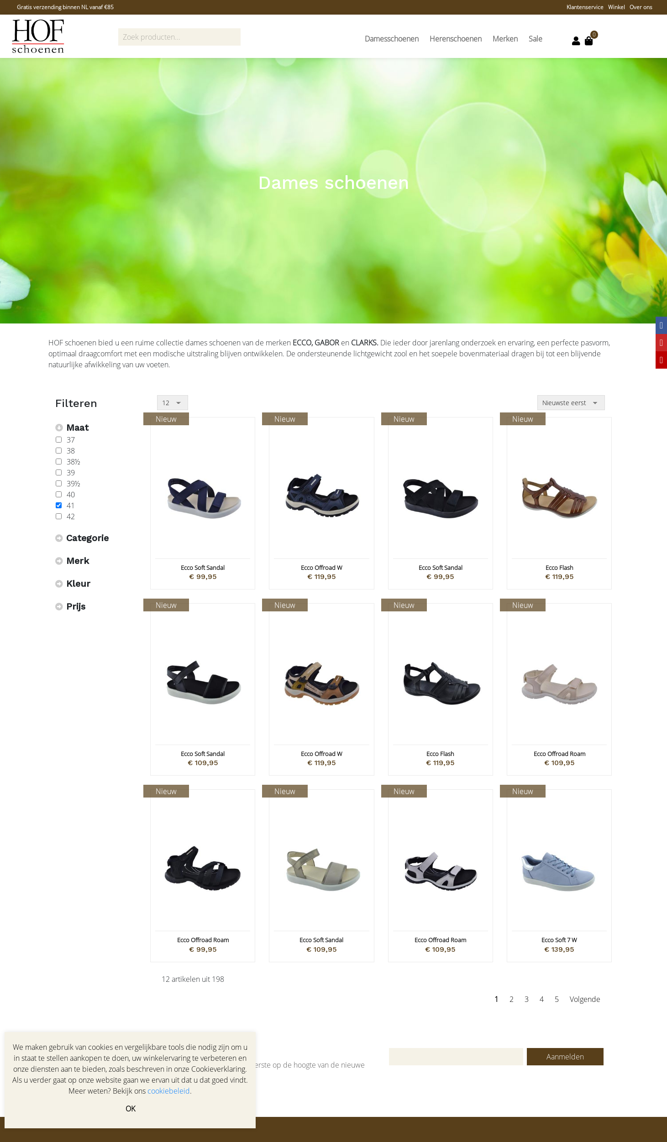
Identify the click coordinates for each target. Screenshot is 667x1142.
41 (71, 506)
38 (71, 451)
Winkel (616, 7)
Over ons (641, 7)
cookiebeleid (168, 1091)
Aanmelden (565, 1057)
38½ (73, 462)
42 (71, 516)
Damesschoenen (392, 39)
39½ (73, 484)
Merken (505, 39)
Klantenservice (585, 7)
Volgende (585, 999)
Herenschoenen (456, 39)
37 (71, 440)
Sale (535, 39)
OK (130, 1109)
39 (71, 473)
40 (71, 495)
